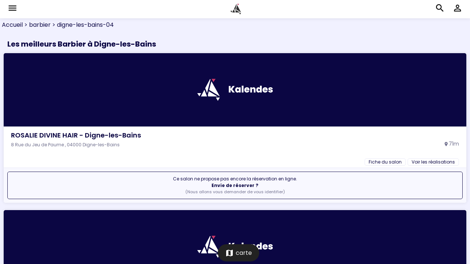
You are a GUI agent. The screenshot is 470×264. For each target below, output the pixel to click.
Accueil (12, 25)
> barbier (37, 25)
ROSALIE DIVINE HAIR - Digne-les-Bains (76, 135)
